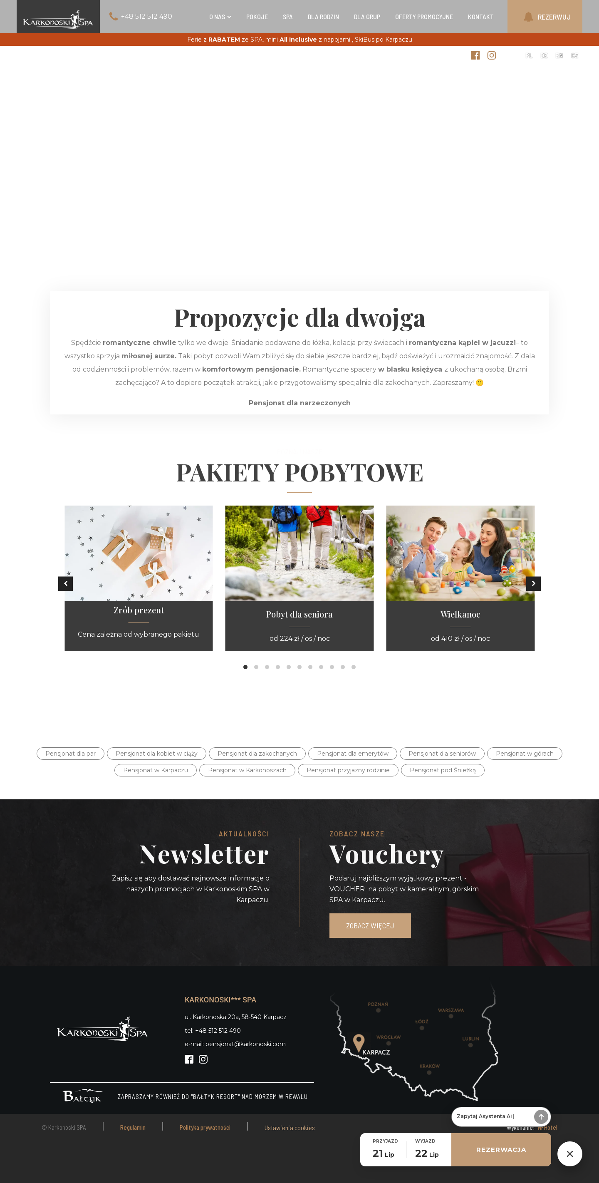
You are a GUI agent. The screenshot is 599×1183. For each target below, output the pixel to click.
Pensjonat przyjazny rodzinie (348, 770)
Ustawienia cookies (290, 1127)
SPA (288, 16)
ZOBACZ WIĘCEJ (370, 925)
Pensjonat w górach (525, 753)
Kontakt (481, 16)
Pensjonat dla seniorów (442, 753)
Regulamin (133, 1127)
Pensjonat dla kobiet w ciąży (157, 753)
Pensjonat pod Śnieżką (443, 770)
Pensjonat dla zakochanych (257, 753)
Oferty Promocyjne (424, 16)
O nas (220, 16)
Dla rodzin (323, 16)
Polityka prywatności (205, 1127)
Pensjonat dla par (70, 753)
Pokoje (257, 16)
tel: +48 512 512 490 (213, 1030)
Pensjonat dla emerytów (353, 753)
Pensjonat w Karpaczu (155, 770)
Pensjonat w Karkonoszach (247, 770)
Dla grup (367, 16)
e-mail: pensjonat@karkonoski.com (235, 1044)
